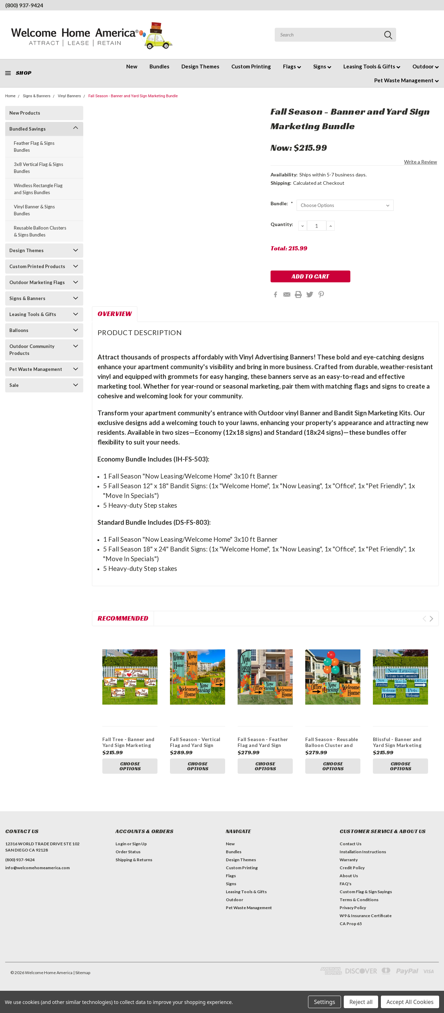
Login (121, 843)
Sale (14, 385)
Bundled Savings (27, 129)
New (131, 66)
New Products (24, 113)
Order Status (128, 851)
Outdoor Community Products (31, 349)
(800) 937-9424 (24, 5)
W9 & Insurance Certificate (366, 915)
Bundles (159, 66)
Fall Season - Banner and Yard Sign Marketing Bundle (133, 96)
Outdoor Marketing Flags (37, 282)
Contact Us (350, 843)
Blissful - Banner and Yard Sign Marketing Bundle (397, 745)
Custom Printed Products (37, 266)
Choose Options (130, 766)
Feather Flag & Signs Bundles (34, 146)
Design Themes (200, 66)
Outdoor (425, 66)
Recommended (122, 618)
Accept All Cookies (410, 1002)
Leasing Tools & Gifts (371, 66)
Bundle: (282, 203)
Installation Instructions (363, 851)
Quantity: (282, 224)
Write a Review (420, 162)
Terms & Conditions (359, 899)
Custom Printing (251, 66)
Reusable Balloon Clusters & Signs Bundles (40, 231)
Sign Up (139, 843)
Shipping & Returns (134, 859)
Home (10, 96)
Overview (114, 313)
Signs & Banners (37, 96)
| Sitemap (81, 972)
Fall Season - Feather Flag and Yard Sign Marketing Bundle (263, 745)
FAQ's (345, 883)
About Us (349, 875)
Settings (324, 1002)
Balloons (18, 330)
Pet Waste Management (406, 80)
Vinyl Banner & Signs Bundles (34, 210)
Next (431, 618)
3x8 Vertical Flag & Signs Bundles (38, 167)
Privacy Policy (353, 907)
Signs (322, 66)
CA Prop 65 (351, 923)
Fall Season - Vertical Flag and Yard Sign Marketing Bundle (195, 745)
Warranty (349, 859)
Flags (292, 66)
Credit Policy (352, 867)
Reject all (361, 1002)
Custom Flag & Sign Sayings (366, 891)
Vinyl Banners (69, 96)
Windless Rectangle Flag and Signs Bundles (38, 189)
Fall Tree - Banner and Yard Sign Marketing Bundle (128, 745)
